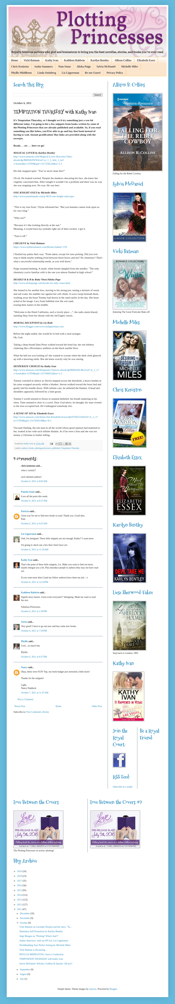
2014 (20, 895)
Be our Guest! (93, 72)
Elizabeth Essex (146, 60)
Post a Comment (25, 699)
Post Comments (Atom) (37, 712)
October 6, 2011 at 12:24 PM (34, 582)
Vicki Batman (32, 60)
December (25, 913)
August (23, 974)
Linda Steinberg (46, 72)
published (56, 448)
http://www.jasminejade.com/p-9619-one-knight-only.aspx (43, 196)
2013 (20, 899)
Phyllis (24, 641)
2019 (20, 871)
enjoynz (92, 989)
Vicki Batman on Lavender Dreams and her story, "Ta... (45, 927)
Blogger (113, 989)
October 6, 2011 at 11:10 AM (34, 549)
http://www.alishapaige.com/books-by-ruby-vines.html (41, 283)
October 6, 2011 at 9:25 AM (34, 523)
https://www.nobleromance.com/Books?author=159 (40, 246)
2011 (19, 909)
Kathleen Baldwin (74, 60)
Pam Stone (64, 66)
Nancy (24, 667)
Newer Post (19, 706)
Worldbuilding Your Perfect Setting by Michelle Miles (45, 945)
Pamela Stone (28, 492)
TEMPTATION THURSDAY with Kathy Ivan (41, 959)
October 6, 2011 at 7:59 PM (34, 631)
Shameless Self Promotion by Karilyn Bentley (41, 931)
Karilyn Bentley (100, 60)
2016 (20, 885)
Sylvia (24, 622)
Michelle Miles (129, 66)
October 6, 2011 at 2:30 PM (34, 611)
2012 (20, 904)
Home (14, 60)
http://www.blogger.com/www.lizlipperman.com (38, 326)
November (25, 918)
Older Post (97, 706)
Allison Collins (123, 60)
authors (25, 448)
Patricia (25, 511)
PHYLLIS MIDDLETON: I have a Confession (41, 954)
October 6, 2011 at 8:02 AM (34, 481)
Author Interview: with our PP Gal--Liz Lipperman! (43, 940)
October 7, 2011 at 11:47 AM (34, 692)
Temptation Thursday (70, 448)
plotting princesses (43, 448)
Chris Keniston (20, 66)
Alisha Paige (84, 66)
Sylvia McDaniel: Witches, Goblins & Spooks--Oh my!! (45, 963)
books (31, 448)
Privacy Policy (115, 72)
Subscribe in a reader (123, 787)
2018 (20, 876)
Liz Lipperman (70, 72)
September (25, 969)
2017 (20, 881)
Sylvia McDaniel (106, 66)
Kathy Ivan (51, 60)
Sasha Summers (43, 66)
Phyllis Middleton (21, 72)
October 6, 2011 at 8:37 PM (34, 657)
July (22, 979)
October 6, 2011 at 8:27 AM (34, 500)
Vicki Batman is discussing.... (33, 950)
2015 (20, 890)
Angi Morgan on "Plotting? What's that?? (38, 936)
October (24, 923)
